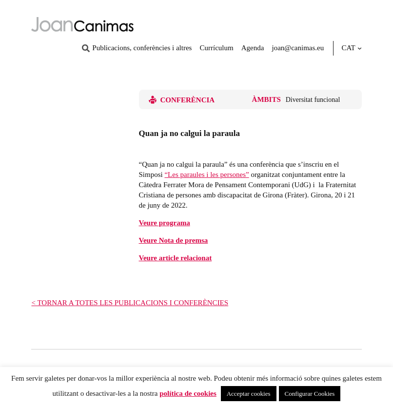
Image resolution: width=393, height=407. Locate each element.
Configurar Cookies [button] (310, 393)
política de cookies (187, 393)
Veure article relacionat (175, 258)
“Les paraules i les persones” (206, 174)
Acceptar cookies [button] (249, 393)
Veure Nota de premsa (173, 240)
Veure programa (164, 223)
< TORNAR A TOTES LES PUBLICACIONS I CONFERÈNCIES (129, 303)
